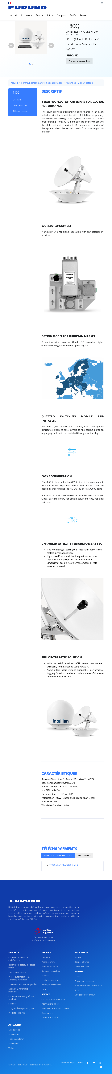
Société (78, 957)
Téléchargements (20, 111)
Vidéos (11, 1048)
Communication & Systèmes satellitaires (41, 82)
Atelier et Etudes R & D (51, 1017)
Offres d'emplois (82, 966)
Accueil (13, 15)
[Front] (27, 7)
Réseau (83, 15)
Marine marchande (49, 966)
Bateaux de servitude (50, 971)
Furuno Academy (16, 1039)
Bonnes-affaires (82, 962)
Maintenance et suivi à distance (55, 1008)
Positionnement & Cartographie (22, 984)
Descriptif (17, 99)
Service (39, 15)
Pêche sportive (48, 962)
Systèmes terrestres (50, 980)
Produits (26, 15)
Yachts (44, 989)
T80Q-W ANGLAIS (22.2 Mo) (63, 865)
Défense (45, 975)
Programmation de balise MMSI (89, 985)
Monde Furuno (15, 1029)
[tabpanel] (31, 37)
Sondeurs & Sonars (17, 972)
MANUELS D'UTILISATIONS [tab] (58, 855)
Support (61, 15)
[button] (11, 2)
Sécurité (12, 1003)
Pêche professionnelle (51, 984)
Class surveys (47, 1013)
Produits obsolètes (16, 1012)
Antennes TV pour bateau (79, 82)
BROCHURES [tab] (84, 855)
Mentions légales (69, 1062)
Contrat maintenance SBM (53, 999)
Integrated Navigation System (21, 1008)
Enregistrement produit (85, 994)
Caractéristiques (20, 105)
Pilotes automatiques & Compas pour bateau (19, 978)
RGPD (81, 1062)
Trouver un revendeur (79, 61)
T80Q (16, 92)
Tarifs (73, 15)
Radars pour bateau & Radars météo (21, 966)
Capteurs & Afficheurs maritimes (18, 990)
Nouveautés (13, 1034)
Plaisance (45, 957)
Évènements (13, 1043)
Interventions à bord (50, 1004)
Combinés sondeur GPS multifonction (19, 959)
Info (50, 15)
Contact (78, 976)
